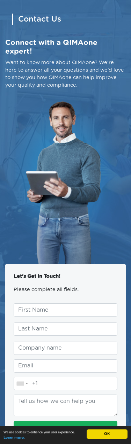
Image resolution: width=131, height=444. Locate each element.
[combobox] (22, 383)
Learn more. (14, 438)
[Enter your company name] (65, 348)
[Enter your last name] (65, 329)
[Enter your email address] (65, 366)
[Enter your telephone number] (65, 383)
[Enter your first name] (65, 310)
